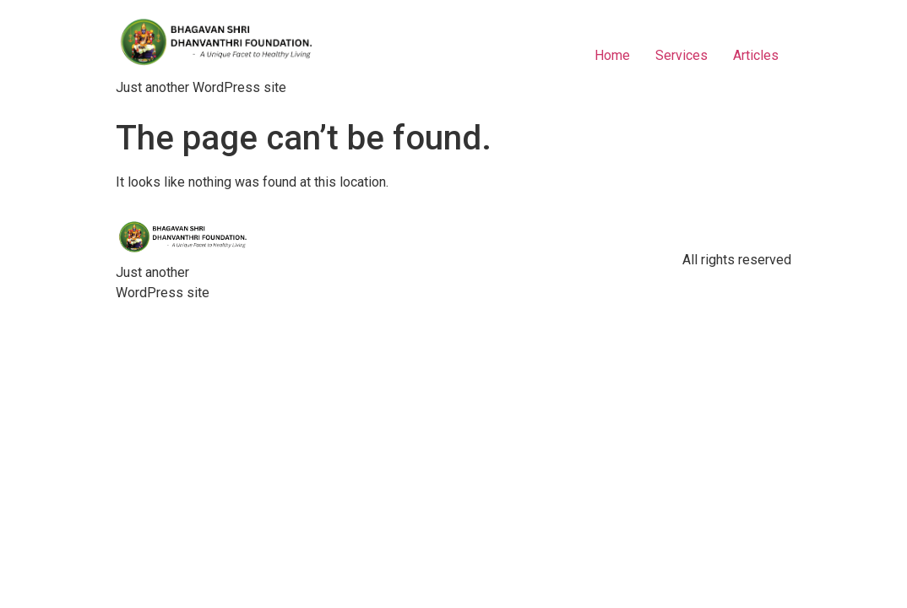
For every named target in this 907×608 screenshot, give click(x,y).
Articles (756, 55)
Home (612, 55)
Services (681, 55)
